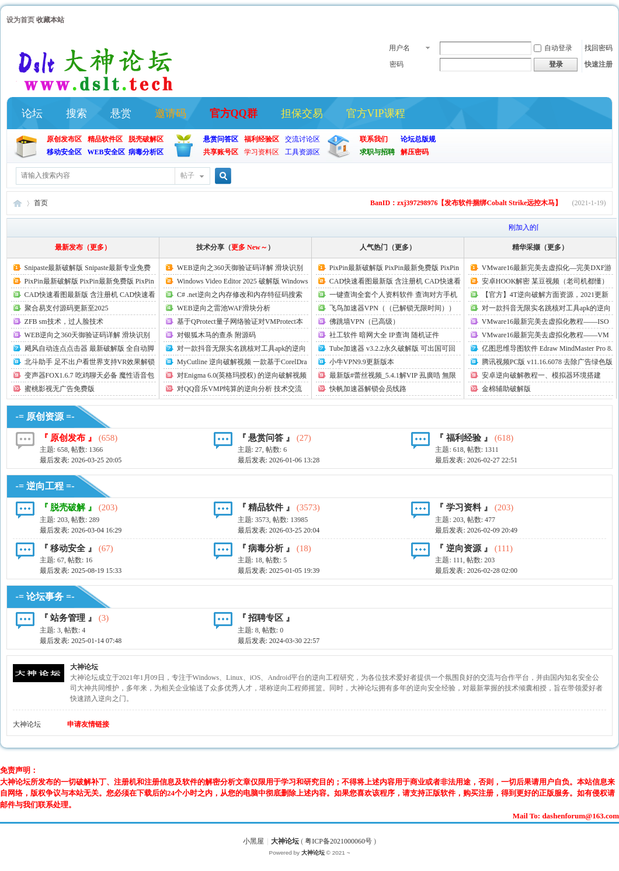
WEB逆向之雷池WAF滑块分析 (223, 308)
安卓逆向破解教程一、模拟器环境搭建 (541, 375)
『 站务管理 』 (68, 618)
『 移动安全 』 (68, 548)
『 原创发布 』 (68, 438)
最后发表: (81, 460)
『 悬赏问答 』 (266, 438)
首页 (41, 203)
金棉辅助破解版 (506, 389)
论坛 (32, 113)
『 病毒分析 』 (266, 548)
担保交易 (302, 113)
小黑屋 (253, 841)
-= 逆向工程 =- (45, 486)
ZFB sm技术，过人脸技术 (64, 321)
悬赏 (120, 113)
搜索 (76, 113)
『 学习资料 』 (463, 507)
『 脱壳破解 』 (68, 507)
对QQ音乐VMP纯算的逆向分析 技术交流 (239, 389)
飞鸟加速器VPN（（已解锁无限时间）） (392, 308)
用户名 (399, 48)
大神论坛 (84, 667)
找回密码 (599, 48)
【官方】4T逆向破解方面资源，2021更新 (545, 295)
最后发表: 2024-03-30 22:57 (279, 641)
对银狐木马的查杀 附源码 (216, 335)
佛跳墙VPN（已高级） (364, 321)
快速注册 (599, 64)
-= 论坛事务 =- (45, 597)
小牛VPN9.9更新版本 (361, 362)
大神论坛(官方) (17, 203)
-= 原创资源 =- (45, 416)
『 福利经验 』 (463, 438)
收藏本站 (50, 20)
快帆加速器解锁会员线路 (367, 389)
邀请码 (170, 113)
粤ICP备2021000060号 (338, 841)
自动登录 (553, 48)
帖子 (187, 175)
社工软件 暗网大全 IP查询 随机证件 (384, 335)
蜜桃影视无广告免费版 (60, 389)
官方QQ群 (234, 113)
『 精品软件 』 (266, 507)
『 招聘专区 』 (266, 618)
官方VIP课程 (375, 113)
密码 (397, 64)
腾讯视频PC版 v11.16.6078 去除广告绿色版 (547, 362)
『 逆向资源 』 (463, 548)
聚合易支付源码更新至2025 (67, 308)
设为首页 (20, 20)
